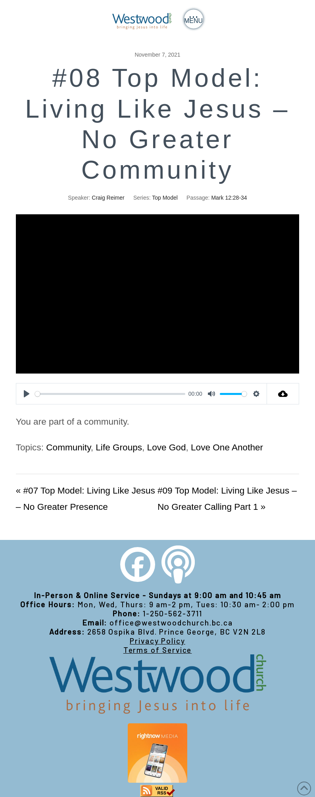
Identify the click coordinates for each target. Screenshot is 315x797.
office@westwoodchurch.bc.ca (171, 622)
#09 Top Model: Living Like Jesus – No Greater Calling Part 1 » (227, 499)
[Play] (26, 393)
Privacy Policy (157, 640)
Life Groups (119, 447)
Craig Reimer (108, 197)
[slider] (110, 394)
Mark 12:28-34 (229, 197)
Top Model (165, 197)
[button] (193, 19)
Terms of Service (157, 649)
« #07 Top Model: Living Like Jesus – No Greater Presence (85, 499)
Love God (166, 447)
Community (68, 447)
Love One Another (227, 447)
